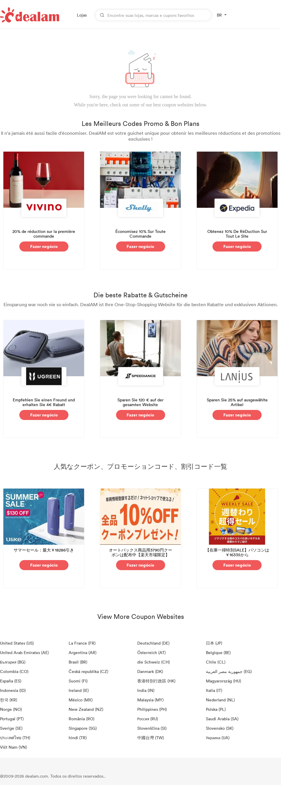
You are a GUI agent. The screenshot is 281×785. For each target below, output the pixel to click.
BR (219, 15)
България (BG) (12, 662)
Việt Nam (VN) (13, 747)
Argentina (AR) (82, 652)
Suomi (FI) (78, 681)
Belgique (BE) (218, 652)
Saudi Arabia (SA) (222, 718)
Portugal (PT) (12, 718)
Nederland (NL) (220, 700)
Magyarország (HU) (223, 681)
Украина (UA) (218, 737)
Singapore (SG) (83, 728)
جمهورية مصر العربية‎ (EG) (229, 671)
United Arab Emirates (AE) (24, 652)
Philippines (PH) (152, 709)
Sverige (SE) (11, 728)
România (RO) (81, 718)
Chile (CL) (215, 662)
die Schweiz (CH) (153, 662)
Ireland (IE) (79, 690)
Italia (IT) (214, 690)
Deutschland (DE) (153, 643)
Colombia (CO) (14, 671)
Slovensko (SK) (219, 728)
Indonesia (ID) (13, 690)
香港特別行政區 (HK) (156, 681)
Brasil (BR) (78, 662)
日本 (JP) (214, 643)
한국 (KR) (8, 700)
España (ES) (10, 681)
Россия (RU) (147, 718)
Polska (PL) (216, 709)
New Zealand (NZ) (86, 709)
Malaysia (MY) (150, 700)
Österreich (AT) (151, 652)
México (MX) (81, 700)
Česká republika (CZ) (88, 671)
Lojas (82, 15)
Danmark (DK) (150, 671)
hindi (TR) (78, 737)
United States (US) (17, 643)
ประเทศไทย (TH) (15, 737)
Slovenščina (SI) (152, 728)
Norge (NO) (11, 709)
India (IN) (145, 690)
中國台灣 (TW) (150, 737)
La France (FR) (82, 643)
